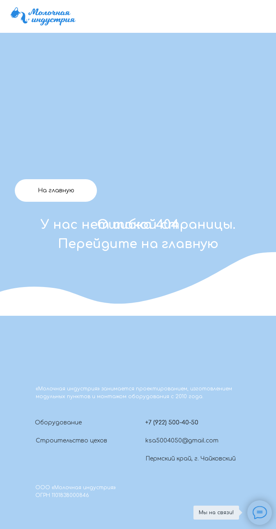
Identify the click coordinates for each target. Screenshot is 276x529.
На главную (56, 190)
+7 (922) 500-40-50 (171, 423)
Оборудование (58, 423)
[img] (43, 16)
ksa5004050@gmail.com (181, 441)
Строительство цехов (71, 441)
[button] (138, 422)
